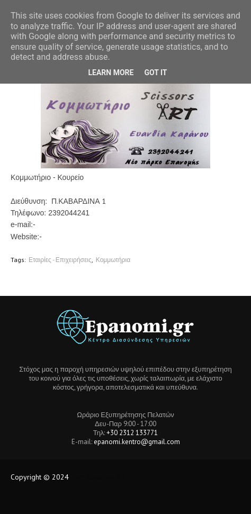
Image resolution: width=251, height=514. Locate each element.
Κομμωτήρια (113, 260)
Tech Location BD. (99, 477)
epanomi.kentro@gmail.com (137, 441)
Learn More (110, 72)
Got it (155, 72)
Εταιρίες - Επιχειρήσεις (60, 260)
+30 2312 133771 (132, 432)
